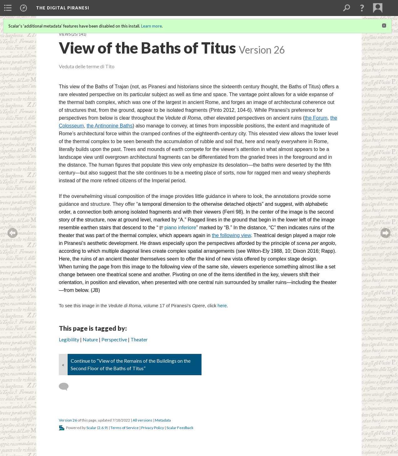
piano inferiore (180, 227)
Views (65, 34)
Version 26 (68, 420)
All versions (142, 420)
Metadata (163, 420)
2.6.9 (102, 427)
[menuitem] (8, 8)
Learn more (151, 25)
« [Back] (63, 364)
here (222, 305)
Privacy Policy (152, 427)
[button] (362, 8)
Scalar (91, 427)
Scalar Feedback (179, 427)
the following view (231, 235)
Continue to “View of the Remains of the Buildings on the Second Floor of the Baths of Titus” (131, 364)
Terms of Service (124, 427)
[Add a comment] (66, 387)
